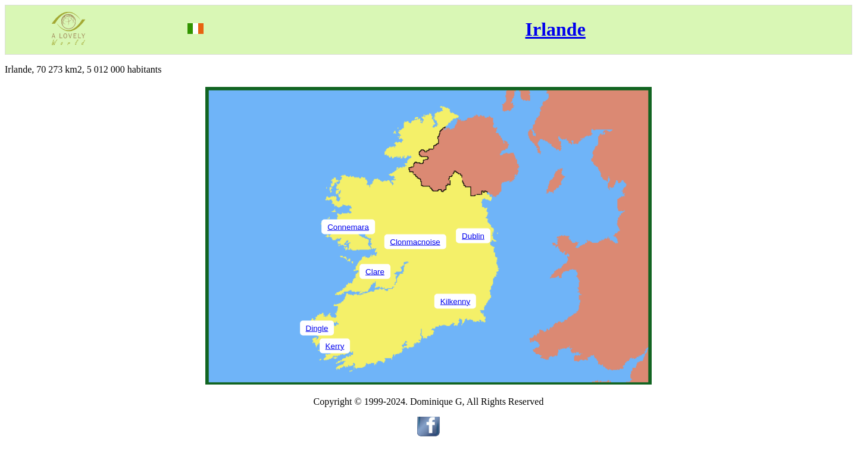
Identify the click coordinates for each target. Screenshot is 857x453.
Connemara (348, 226)
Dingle (317, 327)
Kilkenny (455, 300)
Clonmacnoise (415, 241)
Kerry (335, 345)
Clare (374, 271)
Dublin (473, 235)
